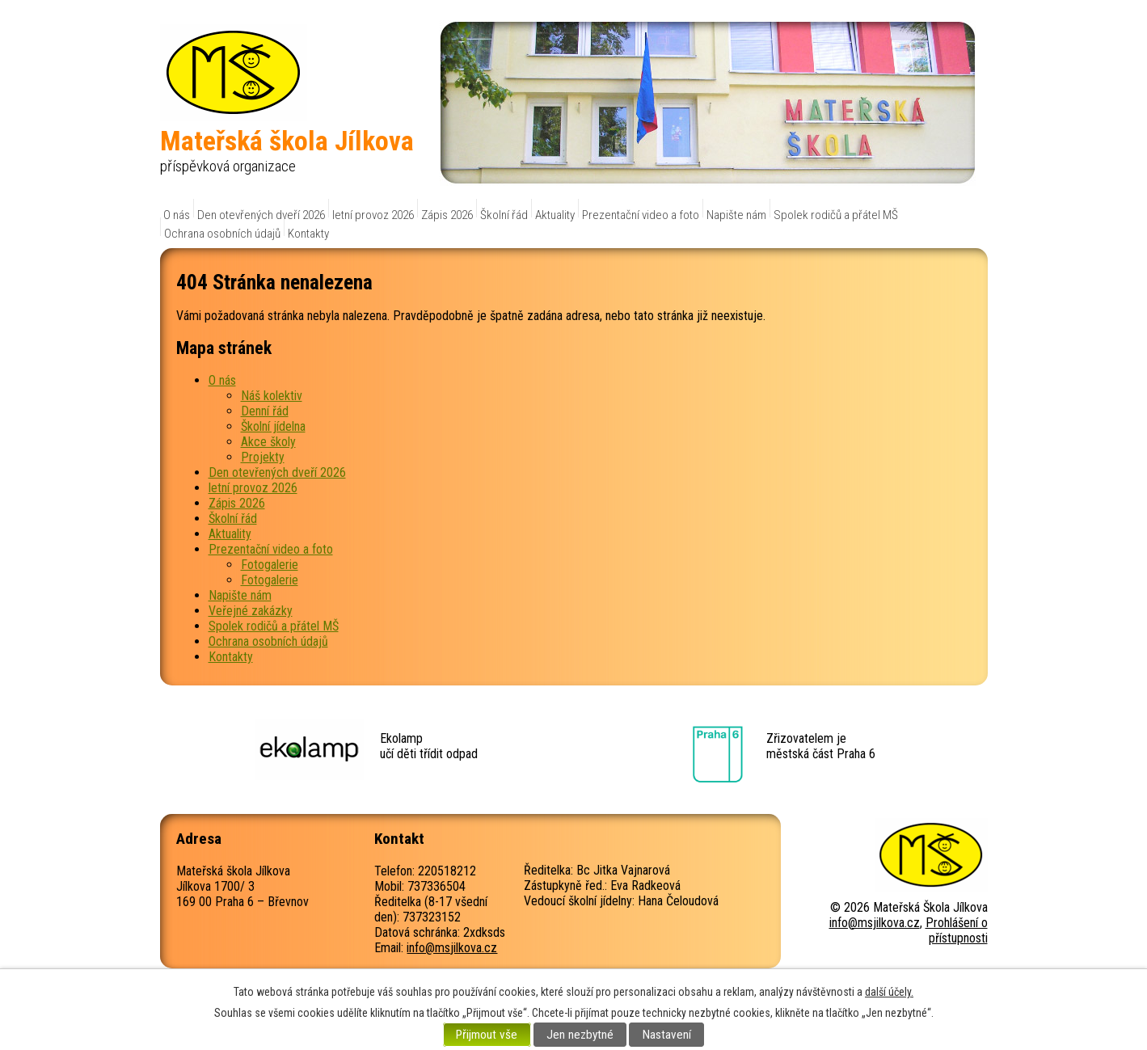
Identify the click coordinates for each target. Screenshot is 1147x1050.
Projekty (263, 457)
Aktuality (555, 215)
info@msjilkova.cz (452, 947)
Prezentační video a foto (640, 215)
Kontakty (308, 233)
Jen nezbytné (580, 1034)
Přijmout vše (486, 1034)
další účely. (889, 991)
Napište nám (736, 215)
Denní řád (265, 411)
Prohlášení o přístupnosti (957, 930)
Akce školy (268, 441)
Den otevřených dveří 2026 (261, 215)
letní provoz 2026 (373, 215)
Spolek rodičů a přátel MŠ (836, 215)
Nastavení (667, 1034)
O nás (176, 215)
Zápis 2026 (447, 215)
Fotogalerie (269, 564)
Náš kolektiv (271, 395)
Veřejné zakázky (251, 610)
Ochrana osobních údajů (222, 233)
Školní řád (504, 215)
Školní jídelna (273, 426)
